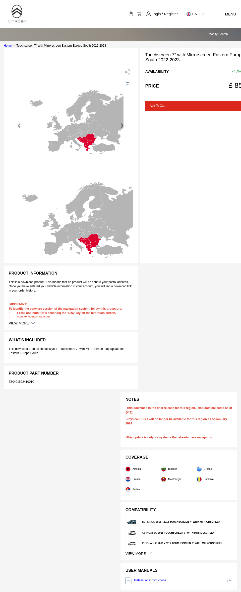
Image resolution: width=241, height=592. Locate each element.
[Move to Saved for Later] (127, 84)
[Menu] (225, 14)
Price (152, 86)
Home (8, 45)
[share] (127, 72)
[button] (223, 34)
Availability (157, 72)
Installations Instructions (178, 581)
